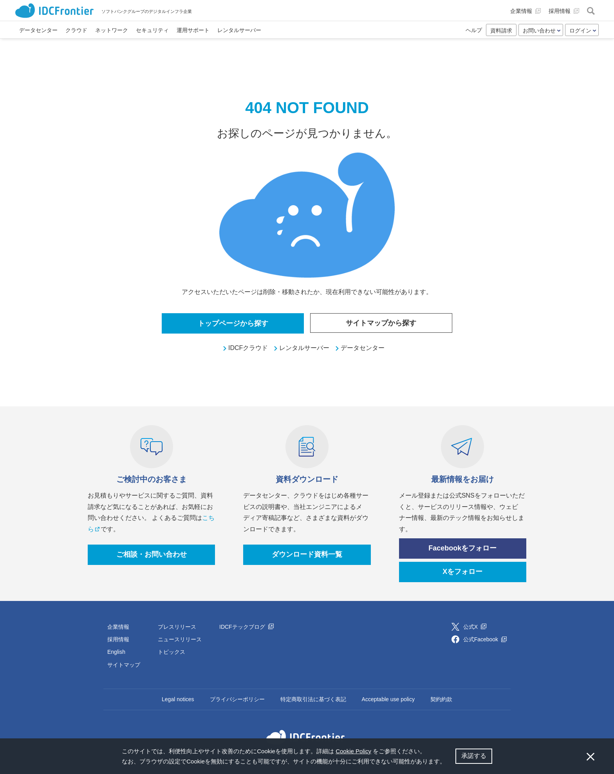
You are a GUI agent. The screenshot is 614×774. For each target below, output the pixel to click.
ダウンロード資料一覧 (307, 554)
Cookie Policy (353, 751)
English (116, 652)
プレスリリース (177, 627)
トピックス (171, 652)
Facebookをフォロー (462, 548)
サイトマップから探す (381, 323)
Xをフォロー (462, 572)
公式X (474, 627)
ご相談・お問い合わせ (151, 554)
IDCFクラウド (248, 348)
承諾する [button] (473, 755)
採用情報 (118, 639)
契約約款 (441, 699)
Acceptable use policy (388, 699)
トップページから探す (233, 323)
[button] (448, 762)
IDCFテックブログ (246, 627)
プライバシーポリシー (237, 699)
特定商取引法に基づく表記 (313, 699)
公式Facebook (485, 639)
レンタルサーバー (304, 348)
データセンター (363, 348)
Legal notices (178, 699)
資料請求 (501, 30)
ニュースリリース (180, 639)
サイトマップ (123, 665)
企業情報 (118, 627)
